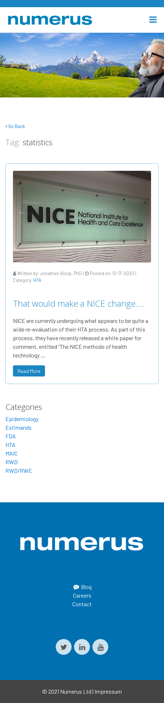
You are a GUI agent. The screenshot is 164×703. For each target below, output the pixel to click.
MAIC (11, 453)
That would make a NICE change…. (78, 303)
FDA (10, 436)
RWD (11, 461)
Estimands (18, 427)
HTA (37, 280)
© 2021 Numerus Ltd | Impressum (82, 691)
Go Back (16, 126)
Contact (82, 604)
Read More (29, 371)
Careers (82, 595)
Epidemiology (21, 418)
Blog (82, 586)
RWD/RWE (18, 470)
